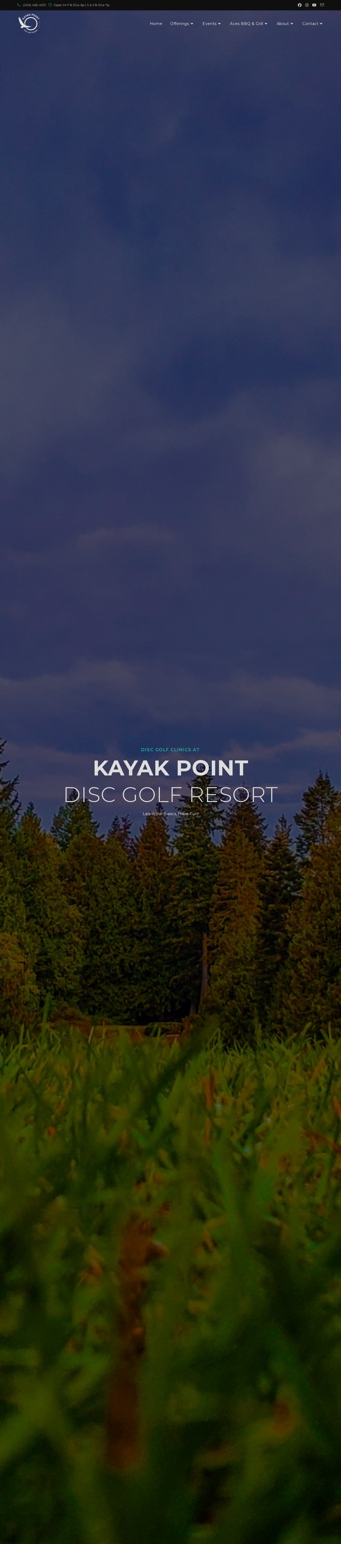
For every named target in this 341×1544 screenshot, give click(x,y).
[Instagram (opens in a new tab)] (306, 5)
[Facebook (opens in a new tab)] (299, 5)
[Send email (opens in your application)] (321, 5)
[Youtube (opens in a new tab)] (314, 5)
